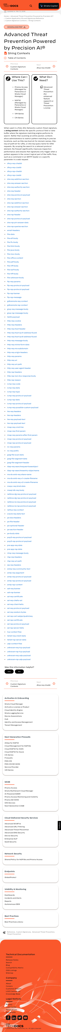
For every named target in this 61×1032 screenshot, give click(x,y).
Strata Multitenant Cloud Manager (19, 791)
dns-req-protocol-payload (18, 195)
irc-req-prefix (13, 451)
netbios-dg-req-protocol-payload (21, 494)
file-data (11, 234)
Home (6, 16)
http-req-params (14, 356)
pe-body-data (13, 533)
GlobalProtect (10, 877)
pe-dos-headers (14, 518)
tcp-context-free (14, 632)
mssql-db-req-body (15, 490)
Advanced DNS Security (15, 832)
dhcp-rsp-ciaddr (14, 175)
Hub (6, 719)
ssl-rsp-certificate (15, 620)
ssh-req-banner (13, 589)
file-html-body (13, 246)
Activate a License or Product (17, 707)
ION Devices (10, 803)
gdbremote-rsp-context (17, 305)
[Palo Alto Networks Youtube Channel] (25, 1019)
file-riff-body (12, 266)
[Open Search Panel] (32, 6)
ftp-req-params (13, 282)
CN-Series (9, 755)
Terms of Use (11, 1010)
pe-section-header (15, 530)
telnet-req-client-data (16, 636)
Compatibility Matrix (14, 968)
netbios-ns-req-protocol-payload (21, 502)
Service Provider (12, 767)
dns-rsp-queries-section (17, 226)
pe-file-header (13, 522)
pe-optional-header (15, 526)
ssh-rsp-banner (13, 592)
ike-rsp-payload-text (16, 423)
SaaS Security (10, 842)
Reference (11, 932)
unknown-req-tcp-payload (18, 648)
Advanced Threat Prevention (17, 829)
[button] (59, 825)
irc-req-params (13, 447)
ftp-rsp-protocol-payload (18, 289)
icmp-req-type (13, 392)
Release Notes (12, 960)
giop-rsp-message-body (17, 313)
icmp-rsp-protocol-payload (19, 404)
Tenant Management (13, 725)
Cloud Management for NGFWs (18, 746)
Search (9, 962)
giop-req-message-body (17, 309)
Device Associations (13, 716)
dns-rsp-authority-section (18, 211)
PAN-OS (8, 761)
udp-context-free (14, 644)
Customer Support (13, 989)
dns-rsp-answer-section (17, 207)
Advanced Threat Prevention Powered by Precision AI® (31, 16)
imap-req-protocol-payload (19, 439)
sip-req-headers (14, 565)
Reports (8, 901)
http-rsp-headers (14, 372)
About (8, 983)
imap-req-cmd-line (15, 427)
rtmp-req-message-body (18, 553)
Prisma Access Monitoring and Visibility (21, 797)
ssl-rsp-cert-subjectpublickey (20, 616)
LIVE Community (13, 991)
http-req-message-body (17, 341)
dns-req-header (14, 191)
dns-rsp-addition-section (18, 203)
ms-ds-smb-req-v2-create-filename (22, 482)
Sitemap (9, 973)
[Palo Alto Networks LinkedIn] (14, 1019)
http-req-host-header (16, 329)
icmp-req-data (13, 388)
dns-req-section (14, 199)
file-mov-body (13, 254)
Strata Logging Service (14, 713)
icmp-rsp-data (13, 400)
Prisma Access (11, 788)
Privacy (9, 1004)
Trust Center (11, 1007)
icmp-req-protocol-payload (19, 396)
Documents (11, 1012)
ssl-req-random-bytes (16, 612)
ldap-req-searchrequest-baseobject (22, 466)
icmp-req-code (13, 384)
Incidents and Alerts (13, 898)
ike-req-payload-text (16, 419)
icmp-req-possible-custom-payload (22, 407)
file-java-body (13, 250)
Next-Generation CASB (14, 806)
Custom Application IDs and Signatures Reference (24, 18)
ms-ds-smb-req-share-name (19, 474)
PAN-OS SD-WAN (12, 764)
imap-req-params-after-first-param (22, 435)
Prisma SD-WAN (12, 800)
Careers (9, 986)
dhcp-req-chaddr (14, 163)
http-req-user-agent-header (19, 368)
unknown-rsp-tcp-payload (18, 652)
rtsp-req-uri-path (14, 561)
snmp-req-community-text (18, 569)
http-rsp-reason (14, 380)
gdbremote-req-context (17, 301)
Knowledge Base (13, 994)
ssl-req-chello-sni (14, 600)
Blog (8, 965)
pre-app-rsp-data (14, 549)
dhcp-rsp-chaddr (14, 171)
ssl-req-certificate (15, 596)
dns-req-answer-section (17, 183)
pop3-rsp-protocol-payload (19, 541)
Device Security (11, 835)
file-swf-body (13, 270)
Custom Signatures (23, 932)
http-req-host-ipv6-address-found (22, 337)
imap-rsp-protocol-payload (19, 443)
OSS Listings (11, 970)
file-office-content (15, 258)
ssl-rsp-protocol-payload (18, 624)
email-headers (13, 230)
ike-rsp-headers (14, 415)
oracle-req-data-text (16, 514)
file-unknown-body (15, 278)
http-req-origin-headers (17, 352)
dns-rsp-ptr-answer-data (17, 223)
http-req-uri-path (14, 364)
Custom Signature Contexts (16, 20)
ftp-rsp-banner (13, 293)
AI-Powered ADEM (12, 794)
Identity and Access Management (19, 722)
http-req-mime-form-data (18, 345)
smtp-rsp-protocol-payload (19, 581)
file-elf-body (12, 238)
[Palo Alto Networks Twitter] (20, 1019)
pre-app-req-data (14, 545)
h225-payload (13, 317)
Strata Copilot (49, 5)
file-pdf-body (13, 262)
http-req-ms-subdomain (17, 348)
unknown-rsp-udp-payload (19, 659)
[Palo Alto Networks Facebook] (8, 1019)
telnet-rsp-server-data (16, 640)
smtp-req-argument (15, 573)
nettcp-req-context (15, 510)
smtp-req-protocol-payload (19, 577)
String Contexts (34, 20)
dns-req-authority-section (18, 187)
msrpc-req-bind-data (16, 486)
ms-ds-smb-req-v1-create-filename (22, 478)
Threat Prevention (14, 934)
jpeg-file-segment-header (18, 463)
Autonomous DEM (12, 904)
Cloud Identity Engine (14, 710)
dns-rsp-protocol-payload (18, 219)
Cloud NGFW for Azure (14, 752)
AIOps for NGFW (12, 743)
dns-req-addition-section (18, 179)
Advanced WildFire (13, 824)
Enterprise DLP (11, 839)
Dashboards (10, 895)
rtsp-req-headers (14, 557)
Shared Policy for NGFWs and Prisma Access (23, 859)
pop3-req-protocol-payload (19, 537)
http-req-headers (14, 325)
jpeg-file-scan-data (15, 455)
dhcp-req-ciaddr (14, 167)
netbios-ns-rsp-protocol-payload (21, 506)
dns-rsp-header (13, 215)
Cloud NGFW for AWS (14, 749)
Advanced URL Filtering (15, 827)
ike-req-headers (14, 411)
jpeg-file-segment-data (17, 459)
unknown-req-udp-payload (19, 655)
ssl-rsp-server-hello (15, 628)
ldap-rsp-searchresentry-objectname (23, 471)
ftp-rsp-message (14, 297)
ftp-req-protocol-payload (18, 285)
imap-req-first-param (16, 431)
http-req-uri (12, 360)
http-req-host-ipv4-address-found (22, 333)
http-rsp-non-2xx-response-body (21, 376)
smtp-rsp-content (14, 585)
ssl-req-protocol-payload (18, 608)
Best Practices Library (14, 922)
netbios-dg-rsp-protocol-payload (21, 498)
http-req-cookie (14, 321)
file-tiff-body (12, 274)
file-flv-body (12, 242)
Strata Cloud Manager (14, 704)
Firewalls (9, 758)
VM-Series (9, 770)
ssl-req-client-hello (15, 604)
